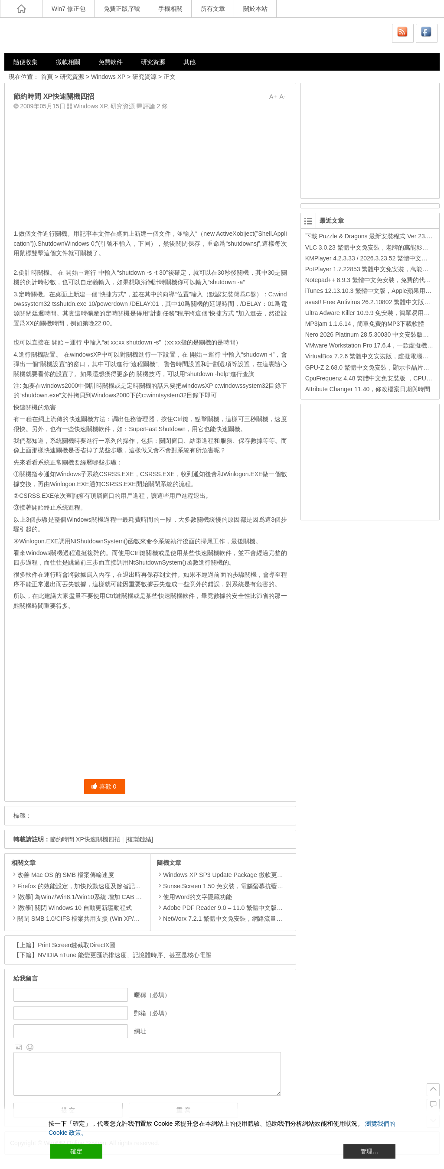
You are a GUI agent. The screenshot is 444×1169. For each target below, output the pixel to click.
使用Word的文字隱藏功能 (194, 896)
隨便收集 (25, 61)
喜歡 (104, 786)
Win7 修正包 (68, 8)
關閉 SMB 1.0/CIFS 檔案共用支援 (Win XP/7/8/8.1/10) (90, 918)
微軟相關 (68, 61)
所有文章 (213, 8)
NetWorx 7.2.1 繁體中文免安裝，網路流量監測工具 (228, 918)
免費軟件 (110, 61)
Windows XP (108, 76)
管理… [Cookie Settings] (369, 1151)
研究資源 (153, 61)
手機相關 (170, 8)
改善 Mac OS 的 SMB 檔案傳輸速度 (65, 874)
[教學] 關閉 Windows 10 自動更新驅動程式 (74, 907)
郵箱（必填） (152, 1013)
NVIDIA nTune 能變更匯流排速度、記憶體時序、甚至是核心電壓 (125, 954)
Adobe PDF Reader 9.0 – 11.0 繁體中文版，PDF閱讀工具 (238, 907)
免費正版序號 (122, 8)
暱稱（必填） (152, 994)
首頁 (47, 76)
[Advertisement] (150, 168)
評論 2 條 (155, 106)
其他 (189, 61)
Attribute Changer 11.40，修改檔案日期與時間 (368, 389)
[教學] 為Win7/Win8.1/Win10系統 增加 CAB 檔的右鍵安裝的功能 (103, 896)
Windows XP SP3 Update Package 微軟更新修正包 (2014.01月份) (249, 874)
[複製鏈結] (139, 839)
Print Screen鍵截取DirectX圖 (76, 945)
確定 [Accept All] (76, 1151)
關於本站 (255, 8)
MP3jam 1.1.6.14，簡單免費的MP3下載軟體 (364, 323)
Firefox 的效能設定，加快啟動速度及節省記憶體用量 (88, 886)
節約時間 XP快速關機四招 (85, 839)
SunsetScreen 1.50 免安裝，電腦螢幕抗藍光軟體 (226, 886)
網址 (140, 1031)
